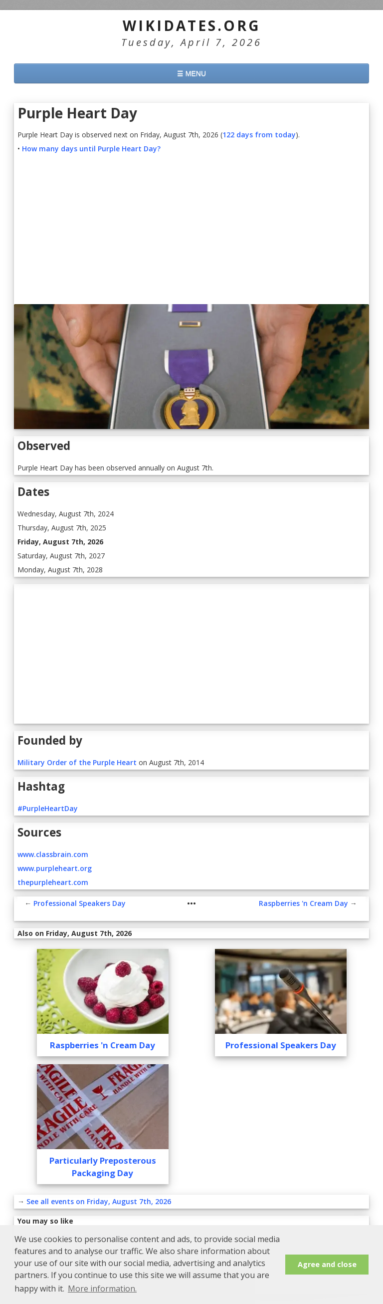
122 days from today (259, 134)
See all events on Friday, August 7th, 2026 (98, 1201)
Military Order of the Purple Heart (77, 762)
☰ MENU (191, 73)
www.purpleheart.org (54, 868)
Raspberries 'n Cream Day (303, 903)
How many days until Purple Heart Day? (91, 148)
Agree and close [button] (327, 1264)
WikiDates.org (192, 25)
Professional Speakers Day (79, 903)
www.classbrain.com (52, 854)
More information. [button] (102, 1288)
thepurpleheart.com (52, 882)
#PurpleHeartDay (47, 808)
